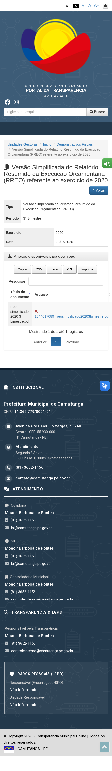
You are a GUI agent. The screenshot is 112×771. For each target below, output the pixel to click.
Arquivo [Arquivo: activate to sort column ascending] (41, 294)
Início (47, 144)
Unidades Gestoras (23, 144)
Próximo (72, 342)
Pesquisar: (56, 281)
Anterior (40, 342)
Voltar (99, 190)
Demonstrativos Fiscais (75, 144)
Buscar (97, 112)
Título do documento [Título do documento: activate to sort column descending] (19, 294)
